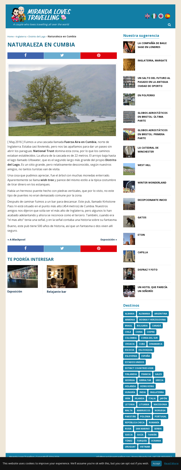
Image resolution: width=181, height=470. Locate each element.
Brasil (128, 325)
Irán (127, 398)
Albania (129, 313)
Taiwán (152, 434)
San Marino (143, 428)
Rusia (128, 428)
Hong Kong (147, 386)
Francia (146, 374)
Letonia (130, 404)
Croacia (130, 343)
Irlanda (139, 398)
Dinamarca (155, 343)
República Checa (134, 422)
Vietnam (145, 446)
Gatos (142, 217)
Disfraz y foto (147, 269)
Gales (158, 374)
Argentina (160, 313)
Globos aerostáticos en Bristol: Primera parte (153, 134)
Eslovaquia (145, 349)
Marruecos (143, 410)
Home (10, 36)
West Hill (144, 165)
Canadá (156, 325)
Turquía (142, 440)
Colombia (131, 337)
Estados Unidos (134, 362)
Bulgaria (142, 325)
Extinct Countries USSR (139, 368)
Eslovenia (131, 355)
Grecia (159, 380)
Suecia (129, 434)
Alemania (144, 313)
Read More (171, 463)
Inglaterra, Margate (152, 60)
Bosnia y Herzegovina (152, 319)
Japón (163, 398)
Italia (152, 398)
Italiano (154, 16)
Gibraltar (145, 380)
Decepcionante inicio (152, 200)
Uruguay (130, 446)
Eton (141, 234)
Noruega (160, 410)
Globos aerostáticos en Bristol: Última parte (153, 116)
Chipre (151, 331)
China (139, 331)
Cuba (142, 343)
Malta (128, 410)
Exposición (14, 291)
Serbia (158, 428)
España (145, 355)
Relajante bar (56, 292)
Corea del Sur (149, 337)
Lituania (144, 404)
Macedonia (160, 404)
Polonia (145, 416)
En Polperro (146, 95)
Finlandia (131, 374)
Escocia (129, 349)
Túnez (128, 440)
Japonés (161, 16)
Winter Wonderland (152, 182)
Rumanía (154, 422)
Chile (128, 331)
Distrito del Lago (37, 36)
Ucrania (156, 440)
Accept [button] (156, 463)
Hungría (130, 392)
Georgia (130, 380)
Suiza (140, 434)
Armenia (130, 319)
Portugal (161, 416)
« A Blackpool (16, 239)
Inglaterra (21, 36)
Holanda (130, 386)
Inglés (147, 16)
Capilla (143, 252)
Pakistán (130, 416)
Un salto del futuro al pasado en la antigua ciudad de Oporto (154, 82)
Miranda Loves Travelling (21, 456)
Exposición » (109, 239)
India (142, 392)
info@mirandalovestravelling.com (113, 456)
